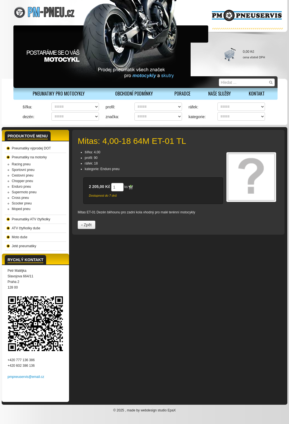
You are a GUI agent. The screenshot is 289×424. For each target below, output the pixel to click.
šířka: (27, 107)
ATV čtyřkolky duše (26, 228)
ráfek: (193, 107)
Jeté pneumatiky (24, 246)
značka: (112, 117)
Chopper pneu (22, 181)
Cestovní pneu (22, 175)
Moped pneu (21, 209)
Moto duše (19, 237)
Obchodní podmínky (134, 93)
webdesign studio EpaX (158, 410)
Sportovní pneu (23, 170)
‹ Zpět (86, 225)
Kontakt (257, 93)
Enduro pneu (21, 187)
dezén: (28, 117)
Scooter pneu (22, 203)
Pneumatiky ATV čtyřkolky (31, 219)
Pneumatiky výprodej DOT (31, 148)
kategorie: (196, 117)
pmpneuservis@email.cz (26, 377)
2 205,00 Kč (99, 186)
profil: (110, 107)
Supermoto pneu (24, 192)
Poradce (182, 93)
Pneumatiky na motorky (29, 157)
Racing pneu (21, 164)
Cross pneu (20, 198)
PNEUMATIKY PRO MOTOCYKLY (59, 93)
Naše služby (219, 93)
